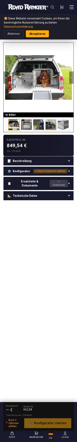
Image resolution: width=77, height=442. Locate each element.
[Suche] (52, 7)
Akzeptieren (37, 33)
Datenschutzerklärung (18, 26)
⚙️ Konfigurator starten (47, 423)
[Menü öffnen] (71, 7)
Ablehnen (13, 33)
